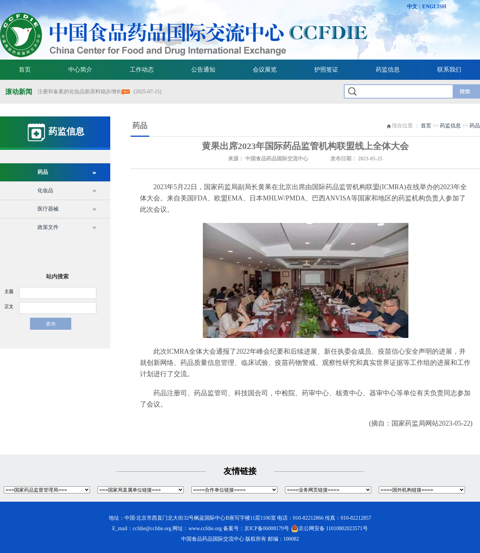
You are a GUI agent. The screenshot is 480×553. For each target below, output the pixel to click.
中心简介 (80, 69)
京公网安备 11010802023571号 (329, 528)
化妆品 (45, 190)
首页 (25, 69)
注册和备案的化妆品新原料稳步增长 (84, 91)
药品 (43, 172)
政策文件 (48, 227)
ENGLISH (434, 6)
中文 (412, 6)
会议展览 (265, 69)
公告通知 (203, 69)
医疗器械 (48, 209)
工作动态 (142, 69)
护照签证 (326, 69)
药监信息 (388, 69)
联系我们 (449, 69)
